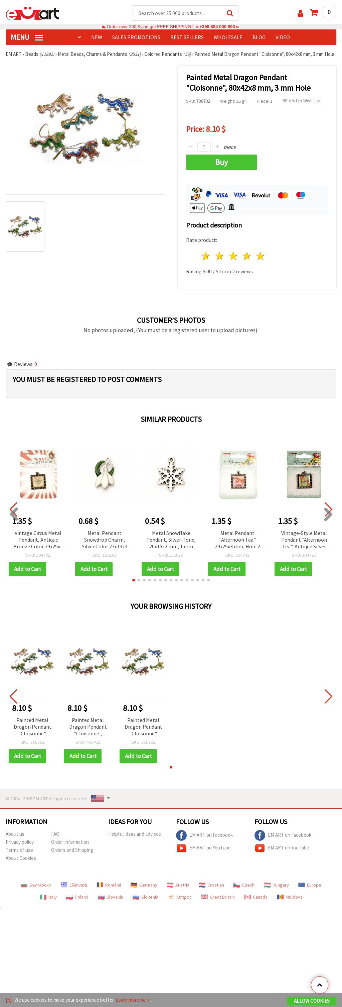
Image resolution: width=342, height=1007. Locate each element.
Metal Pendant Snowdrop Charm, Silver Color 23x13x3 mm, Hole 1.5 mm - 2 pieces (104, 540)
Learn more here (133, 1000)
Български (36, 885)
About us (15, 834)
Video (283, 37)
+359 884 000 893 (217, 26)
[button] (133, 580)
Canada (256, 897)
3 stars (233, 256)
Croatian (211, 885)
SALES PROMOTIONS (136, 37)
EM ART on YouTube (203, 848)
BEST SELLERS (187, 37)
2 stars (220, 256)
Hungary (276, 885)
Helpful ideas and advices (134, 834)
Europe (309, 885)
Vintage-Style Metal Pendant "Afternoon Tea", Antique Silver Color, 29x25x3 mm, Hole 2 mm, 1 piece (304, 540)
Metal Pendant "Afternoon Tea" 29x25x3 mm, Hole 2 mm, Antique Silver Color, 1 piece (237, 540)
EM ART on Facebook (204, 835)
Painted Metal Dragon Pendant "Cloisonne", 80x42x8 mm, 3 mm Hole (32, 727)
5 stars (261, 256)
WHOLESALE (228, 37)
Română (109, 885)
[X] (8, 1000)
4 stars (247, 256)
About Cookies (21, 858)
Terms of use (19, 850)
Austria (178, 885)
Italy (48, 897)
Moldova (290, 897)
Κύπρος (180, 897)
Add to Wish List (302, 100)
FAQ (55, 834)
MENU (27, 37)
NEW (96, 37)
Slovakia (110, 897)
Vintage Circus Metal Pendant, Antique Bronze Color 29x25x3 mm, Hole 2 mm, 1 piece (38, 540)
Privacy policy (20, 842)
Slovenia (145, 897)
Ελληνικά (74, 885)
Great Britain (218, 897)
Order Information (70, 842)
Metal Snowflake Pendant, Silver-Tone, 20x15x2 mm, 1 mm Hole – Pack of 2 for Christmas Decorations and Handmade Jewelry (171, 540)
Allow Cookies (312, 1001)
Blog (259, 37)
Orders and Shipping (72, 850)
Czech (243, 885)
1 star (206, 256)
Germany (144, 885)
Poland (77, 897)
